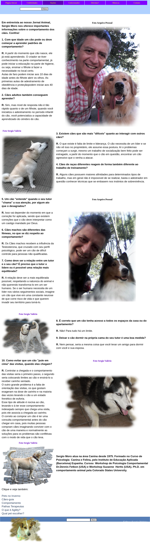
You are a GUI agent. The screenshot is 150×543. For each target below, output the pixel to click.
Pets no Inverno (11, 495)
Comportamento (11, 502)
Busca (45, 9)
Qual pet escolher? (13, 513)
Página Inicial (11, 3)
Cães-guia (8, 499)
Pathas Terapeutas (13, 506)
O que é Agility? (11, 509)
